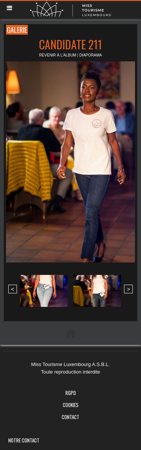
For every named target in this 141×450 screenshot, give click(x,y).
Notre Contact (23, 440)
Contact (70, 417)
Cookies (71, 405)
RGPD (70, 393)
